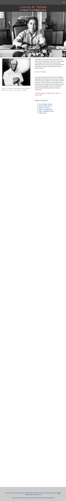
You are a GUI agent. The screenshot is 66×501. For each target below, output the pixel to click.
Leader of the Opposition (45, 109)
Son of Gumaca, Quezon (45, 104)
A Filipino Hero (42, 113)
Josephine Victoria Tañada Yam (34, 497)
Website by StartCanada (48, 497)
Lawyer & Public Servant (45, 106)
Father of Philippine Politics (46, 111)
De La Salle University (21, 497)
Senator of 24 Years (44, 107)
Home (6, 493)
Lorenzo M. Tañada (33, 7)
